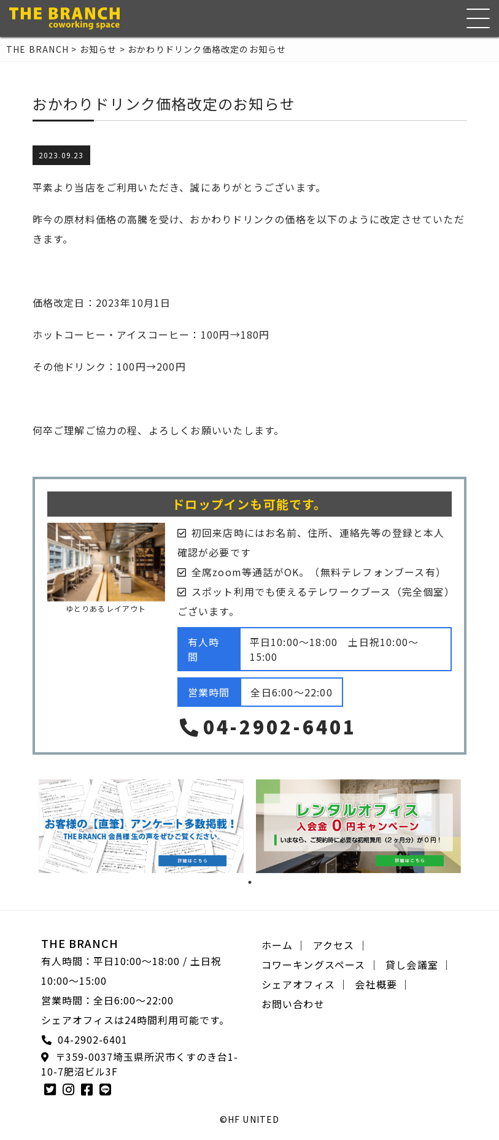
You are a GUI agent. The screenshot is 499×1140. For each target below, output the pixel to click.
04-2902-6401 (267, 726)
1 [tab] (250, 882)
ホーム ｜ (284, 945)
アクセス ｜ (340, 945)
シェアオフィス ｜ (305, 984)
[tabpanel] (141, 826)
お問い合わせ (293, 1003)
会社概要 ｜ (383, 984)
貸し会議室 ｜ (418, 964)
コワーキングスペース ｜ (320, 964)
